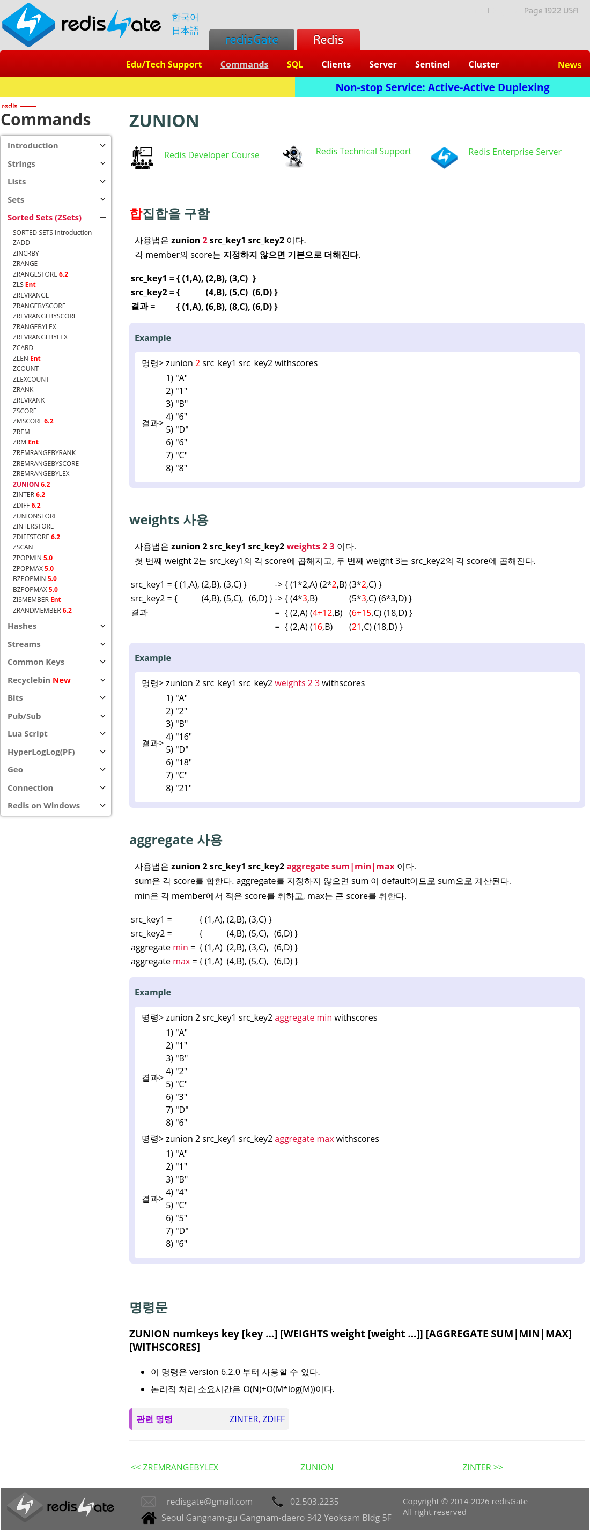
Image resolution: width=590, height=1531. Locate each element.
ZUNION (317, 1467)
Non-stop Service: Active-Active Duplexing (443, 87)
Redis (328, 39)
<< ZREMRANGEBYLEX (174, 1467)
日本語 (185, 30)
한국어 (185, 17)
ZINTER (244, 1419)
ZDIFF (273, 1419)
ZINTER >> (482, 1467)
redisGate (251, 39)
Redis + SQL (147, 87)
